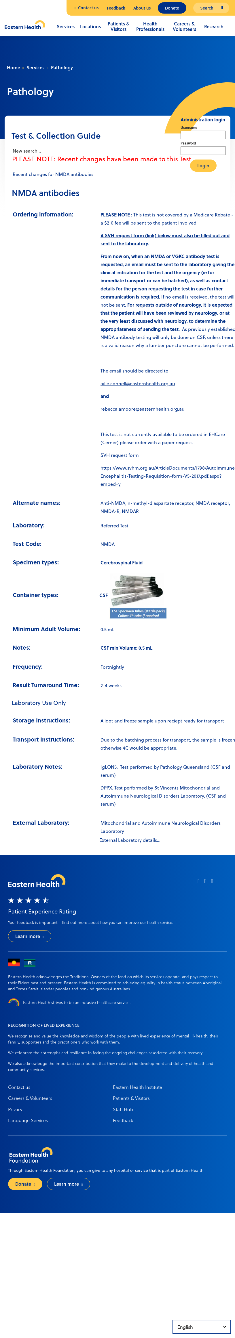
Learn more (27, 936)
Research (213, 26)
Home (13, 67)
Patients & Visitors (118, 26)
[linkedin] (212, 883)
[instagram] (205, 883)
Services (66, 26)
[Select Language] (201, 1326)
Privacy (15, 1109)
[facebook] (199, 883)
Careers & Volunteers (184, 26)
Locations (90, 26)
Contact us (88, 8)
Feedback (116, 8)
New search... (26, 150)
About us (142, 8)
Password (188, 143)
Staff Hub (123, 1109)
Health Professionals (150, 26)
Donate (172, 8)
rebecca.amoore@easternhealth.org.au (143, 408)
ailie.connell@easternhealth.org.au (138, 383)
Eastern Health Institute (137, 1087)
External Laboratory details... (129, 840)
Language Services (28, 1120)
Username (189, 127)
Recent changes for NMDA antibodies (52, 174)
